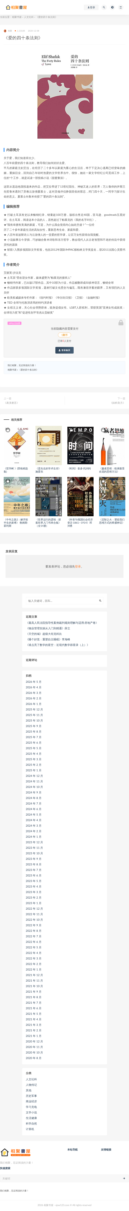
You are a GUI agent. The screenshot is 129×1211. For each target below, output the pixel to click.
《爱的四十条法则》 (28, 369)
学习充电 (31, 1106)
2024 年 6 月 (34, 809)
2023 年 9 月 (34, 858)
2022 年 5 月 (34, 947)
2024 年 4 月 (34, 820)
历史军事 (31, 1095)
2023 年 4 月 (34, 886)
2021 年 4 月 (34, 1019)
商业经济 (31, 1101)
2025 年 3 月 (34, 759)
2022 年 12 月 (34, 908)
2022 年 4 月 (34, 952)
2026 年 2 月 (34, 698)
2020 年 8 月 (34, 1058)
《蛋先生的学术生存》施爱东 (48, 470)
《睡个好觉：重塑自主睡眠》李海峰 (48, 639)
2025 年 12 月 (34, 709)
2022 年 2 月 (34, 964)
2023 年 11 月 (34, 847)
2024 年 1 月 (34, 836)
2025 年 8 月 (34, 731)
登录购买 (64, 350)
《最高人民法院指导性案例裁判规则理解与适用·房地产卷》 (62, 622)
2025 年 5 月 (34, 748)
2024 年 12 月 (34, 775)
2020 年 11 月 (34, 1047)
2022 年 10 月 (34, 919)
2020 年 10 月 (34, 1052)
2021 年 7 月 (34, 1002)
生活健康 (31, 1118)
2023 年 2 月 (34, 897)
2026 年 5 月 (34, 681)
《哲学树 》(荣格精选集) (16, 470)
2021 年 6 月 (34, 1008)
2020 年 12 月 (34, 1041)
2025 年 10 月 (34, 720)
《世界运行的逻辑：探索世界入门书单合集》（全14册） (48, 522)
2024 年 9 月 (34, 792)
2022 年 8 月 (34, 930)
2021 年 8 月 (34, 997)
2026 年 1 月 (34, 703)
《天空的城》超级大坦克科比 (44, 633)
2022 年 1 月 (34, 969)
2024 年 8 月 (34, 798)
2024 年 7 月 (34, 803)
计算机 (30, 1129)
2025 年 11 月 (34, 715)
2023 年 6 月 (34, 875)
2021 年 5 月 (34, 1013)
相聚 (8, 31)
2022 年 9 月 (34, 925)
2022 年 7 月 (34, 936)
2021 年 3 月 (34, 1024)
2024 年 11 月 (34, 781)
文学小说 (31, 1112)
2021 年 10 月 (34, 986)
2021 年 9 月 (34, 991)
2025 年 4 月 (34, 753)
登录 (78, 566)
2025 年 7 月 (34, 737)
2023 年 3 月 (34, 892)
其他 (28, 1090)
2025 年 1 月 (34, 770)
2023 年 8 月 (34, 864)
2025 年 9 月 (34, 726)
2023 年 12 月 (34, 842)
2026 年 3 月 (34, 692)
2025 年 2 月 (34, 764)
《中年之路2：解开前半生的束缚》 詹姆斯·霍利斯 (16, 522)
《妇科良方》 (117, 402)
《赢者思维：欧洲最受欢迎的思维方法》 (112, 470)
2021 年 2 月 (34, 1030)
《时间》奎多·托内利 (79, 468)
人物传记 (31, 1084)
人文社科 (29, 16)
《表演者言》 (11, 402)
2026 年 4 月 (34, 687)
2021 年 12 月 (34, 975)
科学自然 (31, 1123)
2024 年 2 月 (34, 831)
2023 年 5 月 (34, 881)
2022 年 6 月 (34, 941)
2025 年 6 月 (34, 742)
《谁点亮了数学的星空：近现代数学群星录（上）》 (58, 644)
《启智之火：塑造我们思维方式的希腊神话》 (112, 521)
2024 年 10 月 (34, 786)
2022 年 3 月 (34, 958)
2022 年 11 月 (34, 914)
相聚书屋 (17, 16)
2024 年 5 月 (34, 814)
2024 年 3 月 (34, 825)
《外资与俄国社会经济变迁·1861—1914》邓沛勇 (80, 522)
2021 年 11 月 (34, 980)
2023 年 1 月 (34, 903)
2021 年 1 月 (34, 1035)
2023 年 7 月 (34, 869)
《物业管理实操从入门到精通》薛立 (48, 628)
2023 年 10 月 (34, 853)
